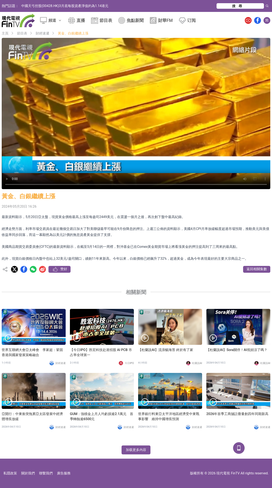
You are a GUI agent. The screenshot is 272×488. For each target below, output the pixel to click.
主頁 (5, 33)
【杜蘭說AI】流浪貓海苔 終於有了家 (165, 350)
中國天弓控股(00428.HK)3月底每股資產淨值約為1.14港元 (64, 6)
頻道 (55, 20)
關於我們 (28, 473)
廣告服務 (64, 473)
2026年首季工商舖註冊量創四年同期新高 (237, 414)
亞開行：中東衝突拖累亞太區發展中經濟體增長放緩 (32, 416)
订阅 (191, 20)
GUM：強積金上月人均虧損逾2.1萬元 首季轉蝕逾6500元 (101, 416)
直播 (80, 20)
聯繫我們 (46, 473)
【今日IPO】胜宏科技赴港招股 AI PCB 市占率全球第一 (101, 352)
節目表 (105, 20)
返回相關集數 (256, 269)
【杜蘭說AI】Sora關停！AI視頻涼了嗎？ (236, 350)
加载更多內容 (136, 450)
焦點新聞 (135, 20)
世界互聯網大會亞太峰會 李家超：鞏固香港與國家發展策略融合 (32, 352)
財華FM (165, 20)
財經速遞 (42, 33)
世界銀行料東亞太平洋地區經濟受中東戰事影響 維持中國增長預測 (168, 416)
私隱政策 (10, 473)
